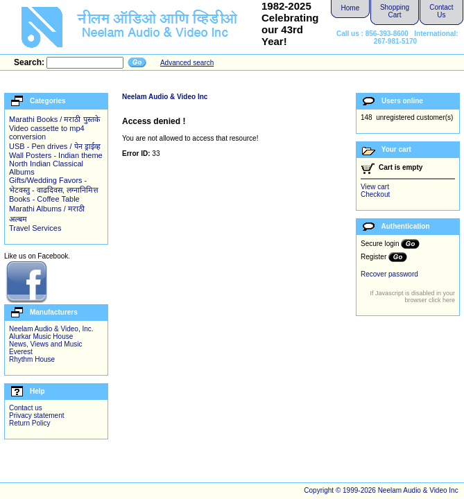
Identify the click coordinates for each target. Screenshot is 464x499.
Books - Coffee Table (44, 199)
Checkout (375, 194)
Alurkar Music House (41, 336)
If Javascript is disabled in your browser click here (412, 297)
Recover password (389, 274)
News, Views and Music (45, 344)
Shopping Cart (394, 11)
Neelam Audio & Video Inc (164, 96)
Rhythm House (32, 359)
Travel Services (35, 228)
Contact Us (441, 11)
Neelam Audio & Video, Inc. (51, 329)
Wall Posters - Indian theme (56, 155)
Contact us (25, 408)
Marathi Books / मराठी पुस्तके (54, 119)
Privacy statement (36, 415)
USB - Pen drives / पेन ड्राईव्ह (55, 146)
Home (350, 8)
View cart (375, 187)
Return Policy (29, 423)
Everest (21, 352)
